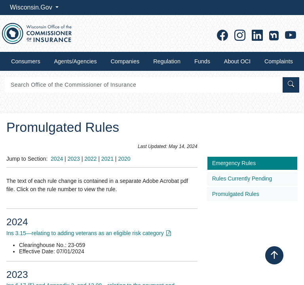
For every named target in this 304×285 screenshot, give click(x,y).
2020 (124, 159)
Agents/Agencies (75, 61)
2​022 (90, 159)
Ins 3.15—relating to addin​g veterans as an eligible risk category (85, 233)
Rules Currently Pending (242, 178)
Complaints (278, 61)
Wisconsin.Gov (32, 7)
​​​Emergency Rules (234, 163)
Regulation (166, 61)
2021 (107, 159)
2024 (57, 159)
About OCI (237, 61)
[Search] (143, 85)
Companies (124, 61)
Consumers (25, 61)
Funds (202, 61)
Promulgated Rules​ (235, 194)
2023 (74, 159)
